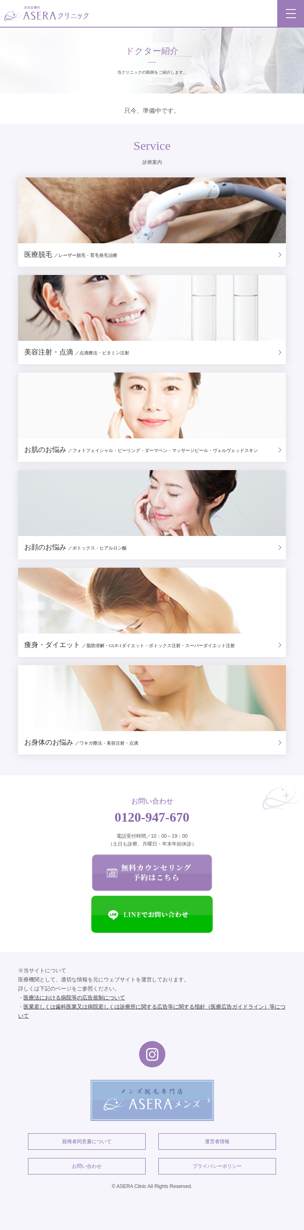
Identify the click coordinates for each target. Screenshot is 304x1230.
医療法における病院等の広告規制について (74, 998)
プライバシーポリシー (217, 1166)
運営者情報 (217, 1141)
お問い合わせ (87, 1166)
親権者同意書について (86, 1141)
